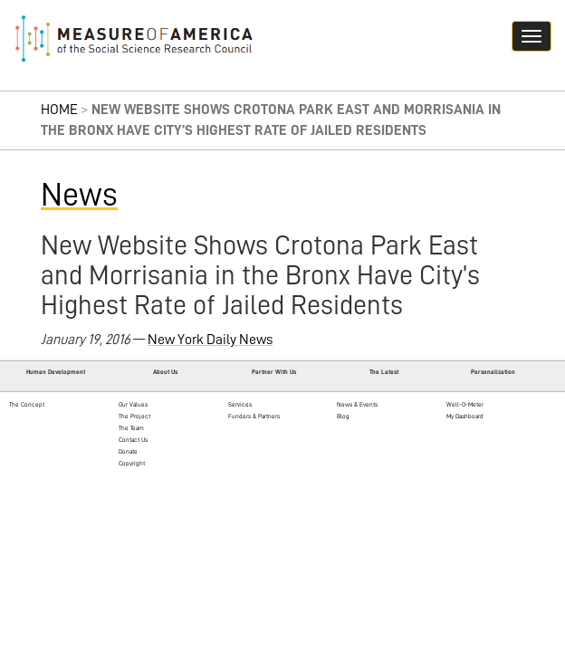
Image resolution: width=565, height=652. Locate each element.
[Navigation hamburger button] (531, 36)
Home (59, 109)
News (79, 194)
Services (240, 404)
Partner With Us (274, 372)
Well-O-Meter (465, 404)
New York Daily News (210, 339)
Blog (343, 416)
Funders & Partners (254, 416)
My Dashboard (465, 416)
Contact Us (133, 439)
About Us (165, 372)
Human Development (55, 372)
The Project (134, 416)
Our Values (133, 404)
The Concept (26, 404)
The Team (131, 428)
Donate (128, 451)
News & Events (357, 404)
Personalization (493, 372)
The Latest (383, 372)
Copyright (132, 463)
